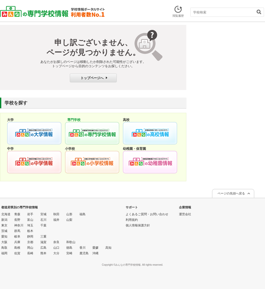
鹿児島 (84, 253)
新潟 (4, 219)
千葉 (43, 225)
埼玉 (30, 225)
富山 (30, 219)
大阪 (4, 242)
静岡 (30, 236)
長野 (17, 219)
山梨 (69, 219)
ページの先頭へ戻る (231, 193)
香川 (82, 247)
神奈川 (18, 225)
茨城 (4, 230)
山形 (69, 214)
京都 (30, 242)
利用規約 (132, 219)
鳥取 (4, 247)
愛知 (4, 236)
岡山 (30, 247)
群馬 (17, 230)
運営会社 (185, 214)
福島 (82, 214)
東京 (4, 225)
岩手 (30, 214)
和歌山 (70, 242)
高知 (108, 247)
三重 (43, 236)
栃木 (30, 230)
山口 (56, 247)
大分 (56, 253)
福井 (56, 219)
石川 (43, 219)
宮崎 (69, 253)
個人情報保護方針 (138, 225)
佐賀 (17, 253)
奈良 (56, 242)
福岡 (4, 253)
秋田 (56, 214)
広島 (43, 247)
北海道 (5, 214)
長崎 (30, 253)
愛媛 (95, 247)
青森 (17, 214)
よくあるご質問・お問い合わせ (147, 214)
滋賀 (43, 242)
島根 (17, 247)
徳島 (69, 247)
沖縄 (95, 253)
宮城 (43, 214)
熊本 (43, 253)
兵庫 (17, 242)
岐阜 (17, 236)
